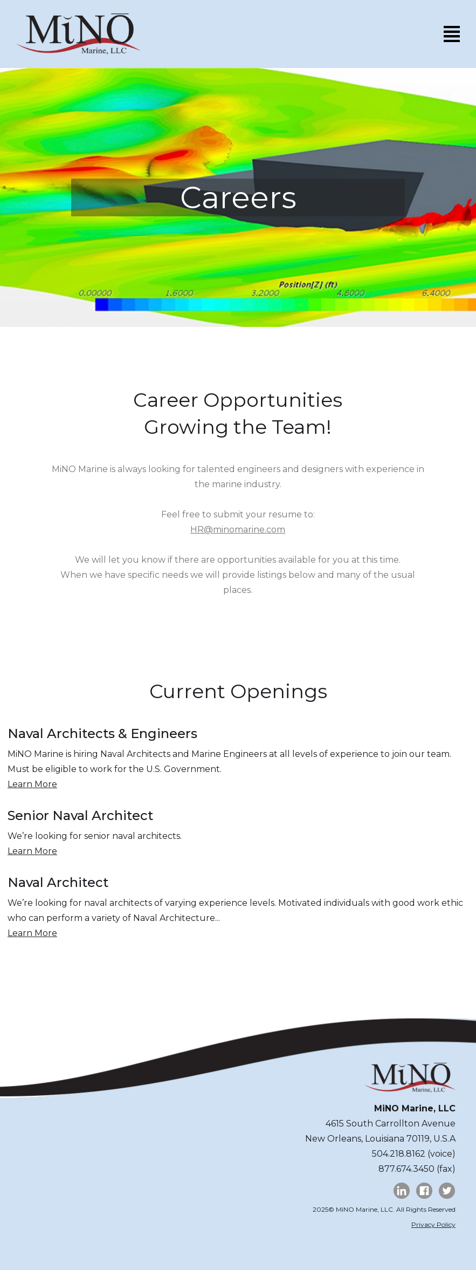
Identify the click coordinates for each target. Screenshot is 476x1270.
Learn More (32, 784)
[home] (78, 33)
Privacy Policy (433, 1224)
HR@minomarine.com (237, 529)
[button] (452, 34)
